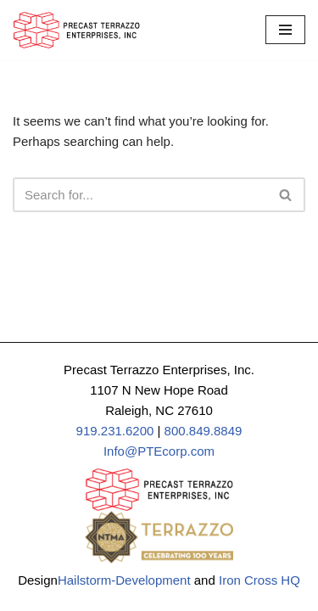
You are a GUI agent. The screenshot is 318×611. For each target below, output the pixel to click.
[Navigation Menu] (285, 29)
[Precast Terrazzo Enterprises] (76, 30)
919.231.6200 (115, 430)
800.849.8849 (204, 430)
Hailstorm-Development (124, 580)
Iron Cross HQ (259, 580)
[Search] (140, 194)
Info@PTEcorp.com (159, 451)
